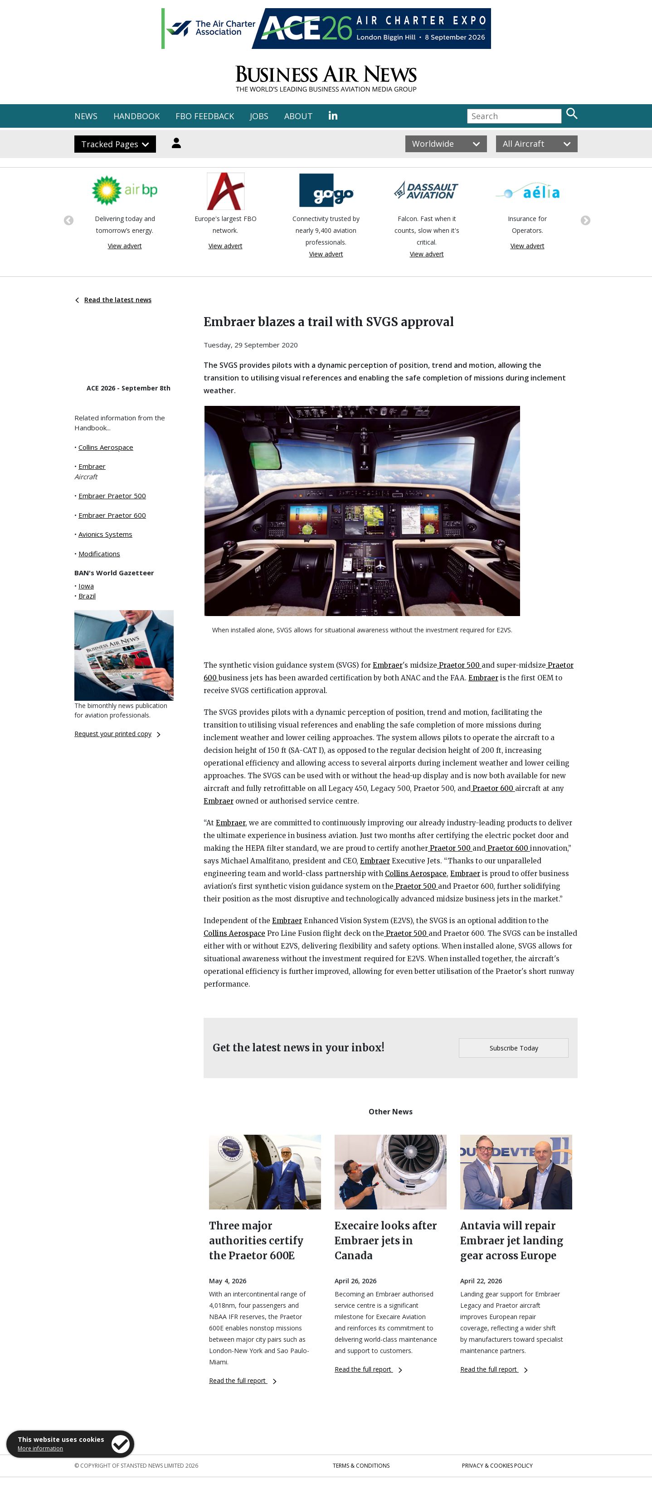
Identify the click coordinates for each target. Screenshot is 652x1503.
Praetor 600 (493, 788)
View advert (125, 245)
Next (584, 219)
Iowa (86, 585)
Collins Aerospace (105, 447)
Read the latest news (113, 299)
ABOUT (298, 116)
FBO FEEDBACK (204, 116)
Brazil (87, 595)
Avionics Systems (105, 534)
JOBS (259, 116)
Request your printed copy (117, 733)
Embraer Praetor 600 (112, 515)
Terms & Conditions (361, 1465)
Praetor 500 (459, 665)
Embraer (92, 466)
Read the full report (243, 1380)
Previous (67, 219)
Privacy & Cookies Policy (497, 1465)
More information (40, 1448)
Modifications (99, 553)
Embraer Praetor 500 (112, 495)
